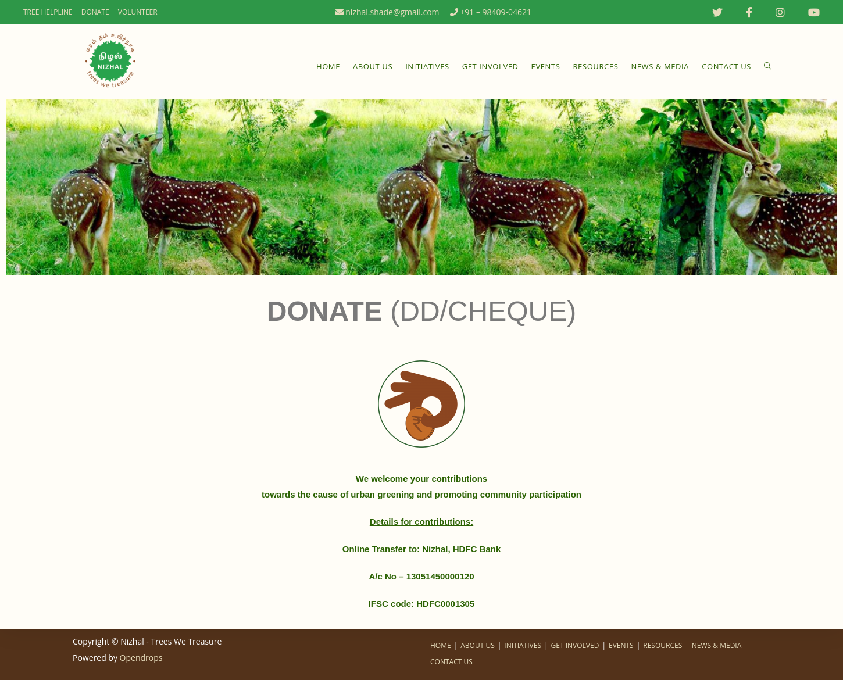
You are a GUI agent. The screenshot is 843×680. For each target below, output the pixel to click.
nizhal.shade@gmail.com (387, 11)
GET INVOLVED (575, 645)
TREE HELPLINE (48, 12)
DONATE (95, 12)
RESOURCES (662, 645)
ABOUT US (477, 645)
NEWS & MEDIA (716, 645)
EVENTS (621, 645)
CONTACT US (451, 662)
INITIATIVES (522, 645)
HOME (440, 645)
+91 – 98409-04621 (490, 11)
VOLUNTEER (138, 12)
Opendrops (141, 657)
